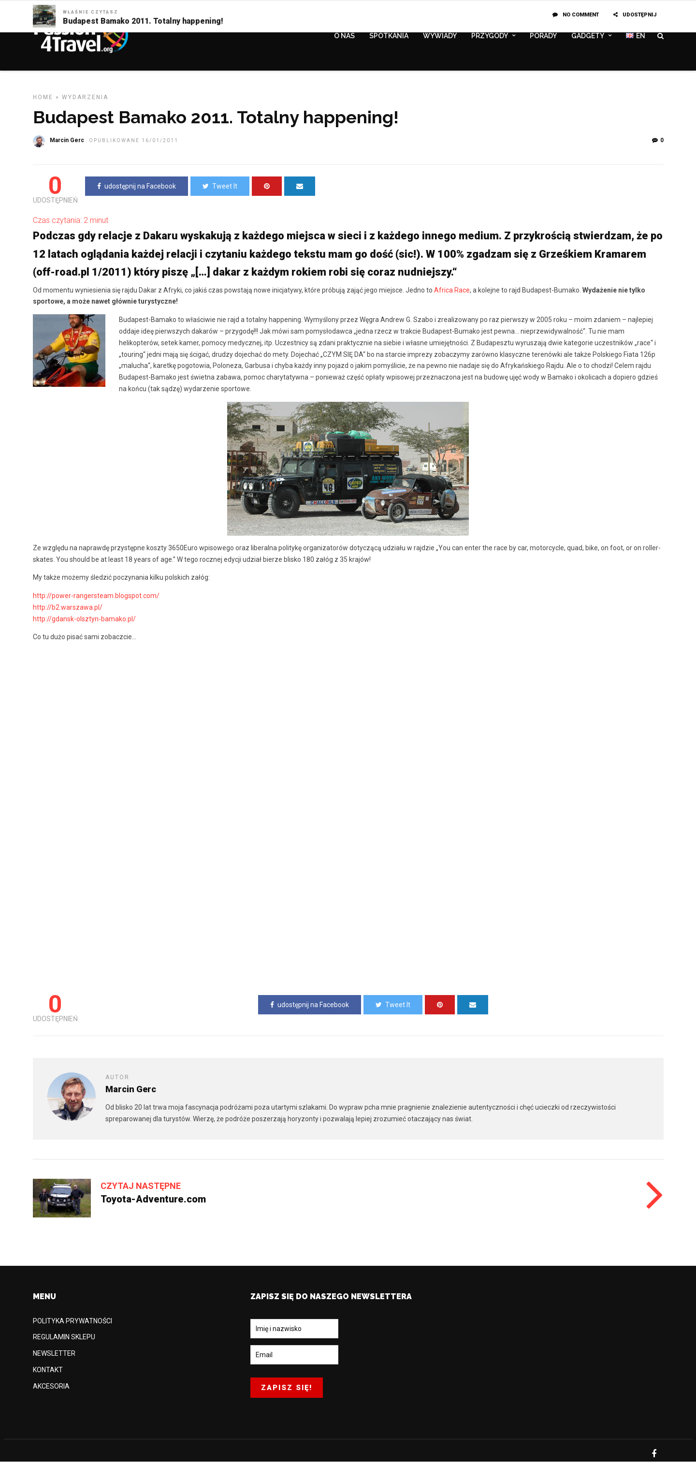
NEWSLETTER (54, 1357)
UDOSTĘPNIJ (634, 15)
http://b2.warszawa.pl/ (67, 611)
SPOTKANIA (388, 37)
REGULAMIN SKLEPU (64, 1340)
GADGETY (587, 37)
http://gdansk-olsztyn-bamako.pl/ (84, 622)
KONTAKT (48, 1373)
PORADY (543, 37)
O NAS (344, 37)
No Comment (575, 15)
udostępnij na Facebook (136, 189)
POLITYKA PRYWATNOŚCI (72, 1324)
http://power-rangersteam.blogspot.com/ (96, 599)
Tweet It (220, 189)
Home (43, 100)
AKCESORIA (51, 1389)
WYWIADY (440, 37)
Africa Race (452, 293)
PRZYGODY (489, 37)
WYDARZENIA (85, 100)
